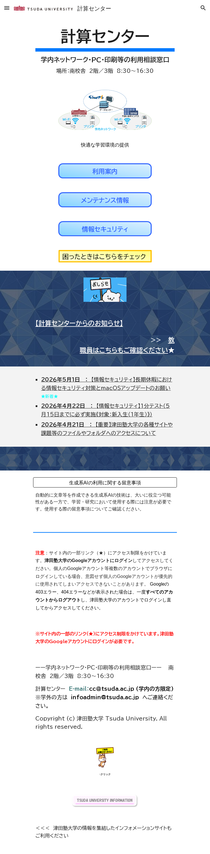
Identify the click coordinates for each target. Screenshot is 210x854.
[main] (105, 50)
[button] (7, 8)
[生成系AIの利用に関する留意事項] (104, 482)
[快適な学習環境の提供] (104, 144)
